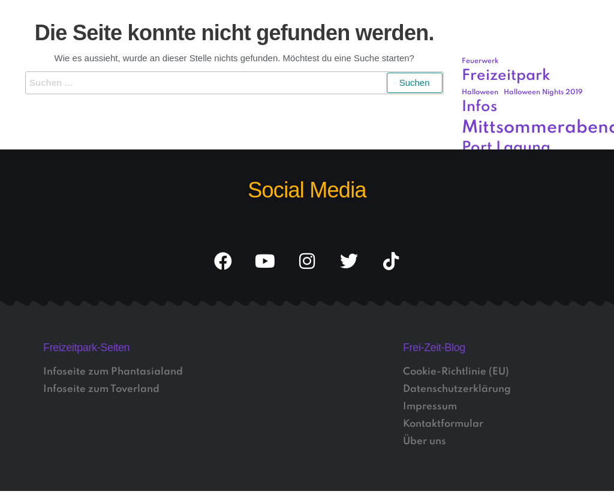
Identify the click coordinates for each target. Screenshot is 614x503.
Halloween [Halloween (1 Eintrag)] (480, 92)
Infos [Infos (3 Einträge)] (479, 107)
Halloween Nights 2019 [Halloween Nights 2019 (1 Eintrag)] (543, 92)
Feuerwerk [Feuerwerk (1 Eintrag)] (480, 61)
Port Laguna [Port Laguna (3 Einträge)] (506, 147)
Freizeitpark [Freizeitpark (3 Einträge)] (506, 75)
